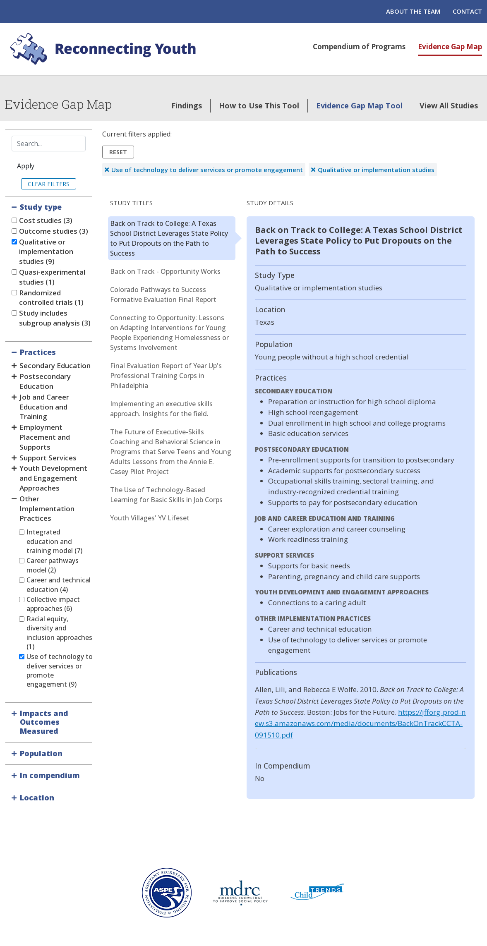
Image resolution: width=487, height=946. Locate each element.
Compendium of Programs (359, 46)
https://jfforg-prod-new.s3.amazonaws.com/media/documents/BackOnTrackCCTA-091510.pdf (360, 723)
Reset (118, 152)
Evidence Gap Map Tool (359, 105)
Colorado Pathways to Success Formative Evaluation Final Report (163, 294)
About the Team (413, 11)
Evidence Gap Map (450, 46)
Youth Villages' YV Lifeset (150, 517)
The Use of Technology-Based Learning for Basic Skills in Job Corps (166, 494)
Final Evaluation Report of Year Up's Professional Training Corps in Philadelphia (166, 375)
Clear (37, 184)
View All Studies (449, 105)
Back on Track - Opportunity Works (165, 271)
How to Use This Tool (259, 105)
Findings (186, 105)
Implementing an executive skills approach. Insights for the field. (161, 408)
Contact (467, 11)
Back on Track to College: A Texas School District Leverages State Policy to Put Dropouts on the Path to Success (169, 238)
